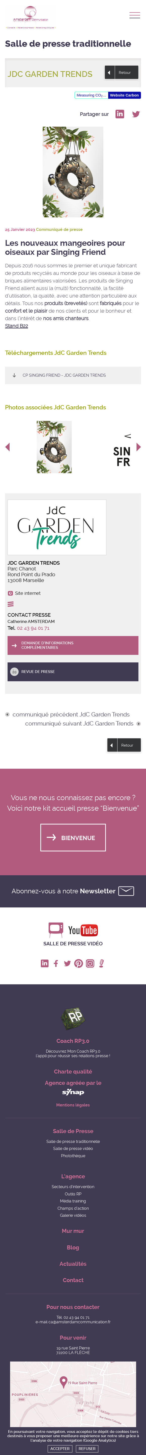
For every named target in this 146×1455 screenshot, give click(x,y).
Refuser (87, 1448)
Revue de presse (38, 671)
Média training (73, 1201)
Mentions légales (73, 1105)
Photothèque (73, 1155)
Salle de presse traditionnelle (73, 1141)
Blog (73, 1247)
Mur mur (73, 1231)
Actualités (73, 1264)
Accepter (60, 1448)
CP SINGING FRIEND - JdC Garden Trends (64, 375)
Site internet (28, 593)
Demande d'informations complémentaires (47, 645)
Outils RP (73, 1194)
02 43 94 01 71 (33, 628)
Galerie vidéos (73, 1215)
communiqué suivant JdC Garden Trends (79, 723)
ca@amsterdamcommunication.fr (79, 1322)
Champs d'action (73, 1208)
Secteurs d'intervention (73, 1186)
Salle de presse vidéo (73, 943)
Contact (73, 1280)
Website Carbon (124, 95)
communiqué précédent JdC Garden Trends (71, 714)
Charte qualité (73, 1072)
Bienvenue (78, 838)
